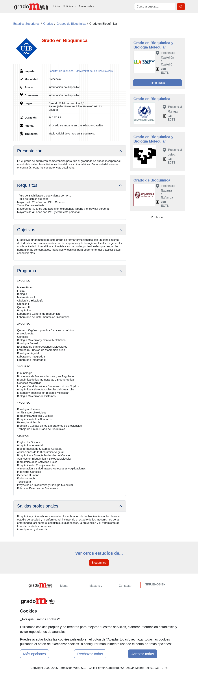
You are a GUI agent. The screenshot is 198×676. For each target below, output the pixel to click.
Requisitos (27, 185)
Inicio (56, 6)
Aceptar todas (142, 654)
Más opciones (34, 654)
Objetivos (26, 229)
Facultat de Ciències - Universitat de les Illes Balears (81, 70)
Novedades (86, 6)
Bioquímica (99, 562)
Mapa (64, 585)
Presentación (29, 151)
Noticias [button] (68, 6)
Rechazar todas (90, 654)
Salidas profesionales (37, 506)
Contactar (125, 585)
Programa (26, 270)
